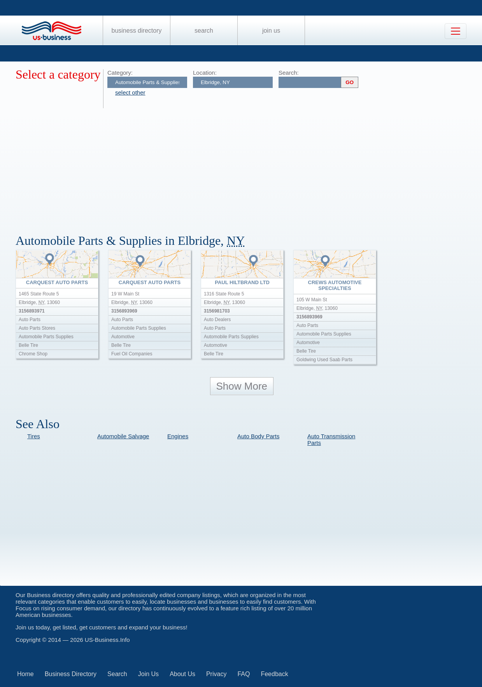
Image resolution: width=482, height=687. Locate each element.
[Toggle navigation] (455, 31)
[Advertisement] (249, 166)
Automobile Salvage (123, 436)
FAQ (243, 674)
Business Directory (137, 30)
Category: (120, 72)
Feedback (274, 674)
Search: (289, 72)
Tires (33, 436)
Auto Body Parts (258, 436)
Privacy (216, 674)
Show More (242, 386)
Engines (177, 436)
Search (204, 30)
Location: (205, 72)
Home (25, 674)
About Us (182, 674)
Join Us (271, 30)
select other (130, 92)
